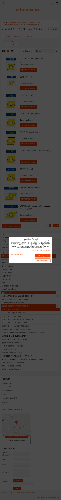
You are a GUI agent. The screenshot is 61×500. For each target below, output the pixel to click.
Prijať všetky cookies (42, 256)
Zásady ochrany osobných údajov (40, 250)
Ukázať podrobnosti (16, 254)
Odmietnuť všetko (42, 260)
